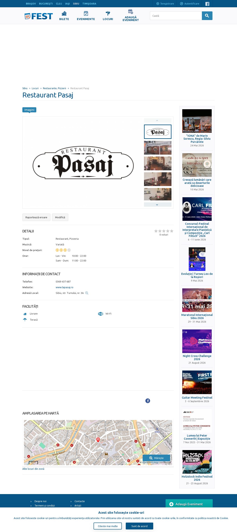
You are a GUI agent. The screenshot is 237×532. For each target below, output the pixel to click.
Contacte (80, 501)
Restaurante (50, 88)
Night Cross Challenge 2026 (197, 357)
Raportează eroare (36, 217)
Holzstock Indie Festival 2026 (197, 478)
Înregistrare (165, 4)
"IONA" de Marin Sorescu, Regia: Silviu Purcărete (197, 138)
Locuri (35, 88)
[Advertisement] (118, 53)
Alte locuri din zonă (33, 468)
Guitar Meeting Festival (197, 397)
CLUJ (59, 3)
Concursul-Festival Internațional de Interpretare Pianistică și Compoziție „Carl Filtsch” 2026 (196, 230)
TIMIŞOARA (89, 3)
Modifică (60, 217)
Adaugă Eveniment (186, 504)
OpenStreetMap (150, 462)
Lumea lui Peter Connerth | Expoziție (197, 437)
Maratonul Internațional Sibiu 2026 (197, 316)
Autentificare (189, 4)
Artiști (78, 505)
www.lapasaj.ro (64, 287)
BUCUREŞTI (46, 3)
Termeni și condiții (45, 505)
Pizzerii (62, 88)
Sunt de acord (139, 526)
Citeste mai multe (108, 526)
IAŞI (67, 3)
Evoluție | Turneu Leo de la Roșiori (197, 275)
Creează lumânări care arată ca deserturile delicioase (197, 182)
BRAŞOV (31, 3)
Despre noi (40, 501)
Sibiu (24, 88)
